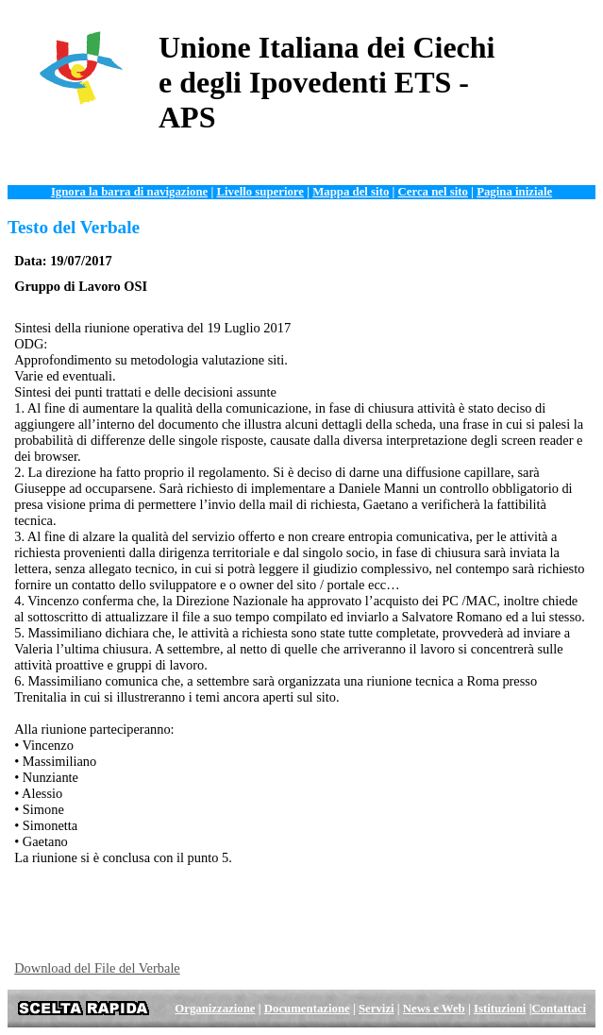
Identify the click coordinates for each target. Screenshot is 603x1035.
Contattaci (558, 1008)
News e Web (434, 1008)
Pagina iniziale (514, 191)
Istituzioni (500, 1008)
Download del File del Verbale (97, 968)
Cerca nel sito (433, 191)
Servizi (376, 1008)
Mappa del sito (350, 191)
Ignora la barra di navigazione (129, 191)
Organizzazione (215, 1008)
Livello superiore (260, 191)
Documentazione (307, 1008)
